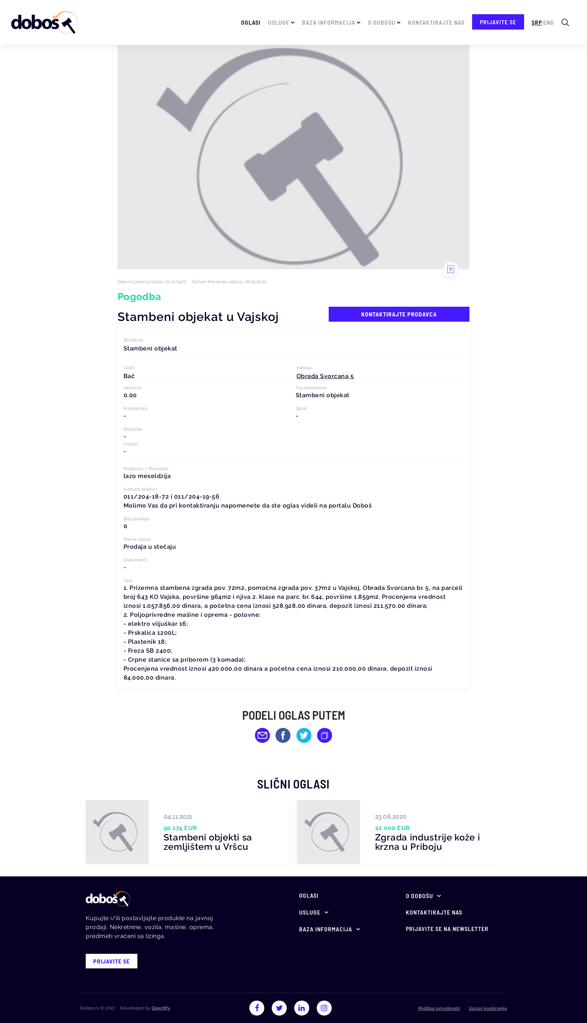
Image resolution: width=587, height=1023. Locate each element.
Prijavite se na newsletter (447, 928)
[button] (325, 376)
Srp (537, 22)
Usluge (278, 22)
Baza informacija (328, 22)
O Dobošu (381, 22)
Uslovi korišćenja (488, 1008)
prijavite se (498, 21)
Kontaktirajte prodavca (399, 314)
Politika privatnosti (439, 1008)
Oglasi (251, 22)
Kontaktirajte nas (436, 22)
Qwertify (161, 1008)
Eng (548, 22)
